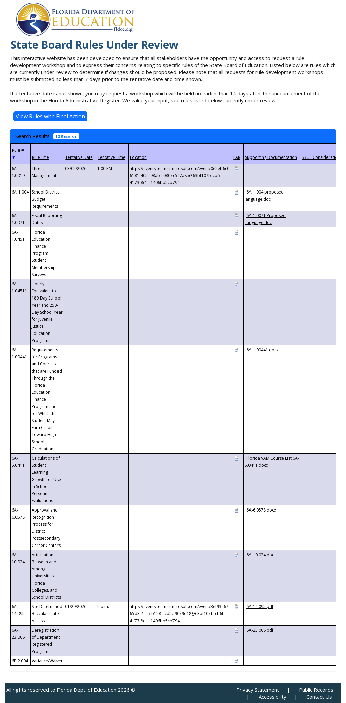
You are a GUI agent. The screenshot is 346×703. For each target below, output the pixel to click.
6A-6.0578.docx (261, 510)
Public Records (316, 689)
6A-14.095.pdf (259, 606)
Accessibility (272, 696)
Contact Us (319, 696)
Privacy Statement (257, 689)
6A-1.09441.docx (262, 350)
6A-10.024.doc (260, 555)
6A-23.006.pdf (259, 630)
